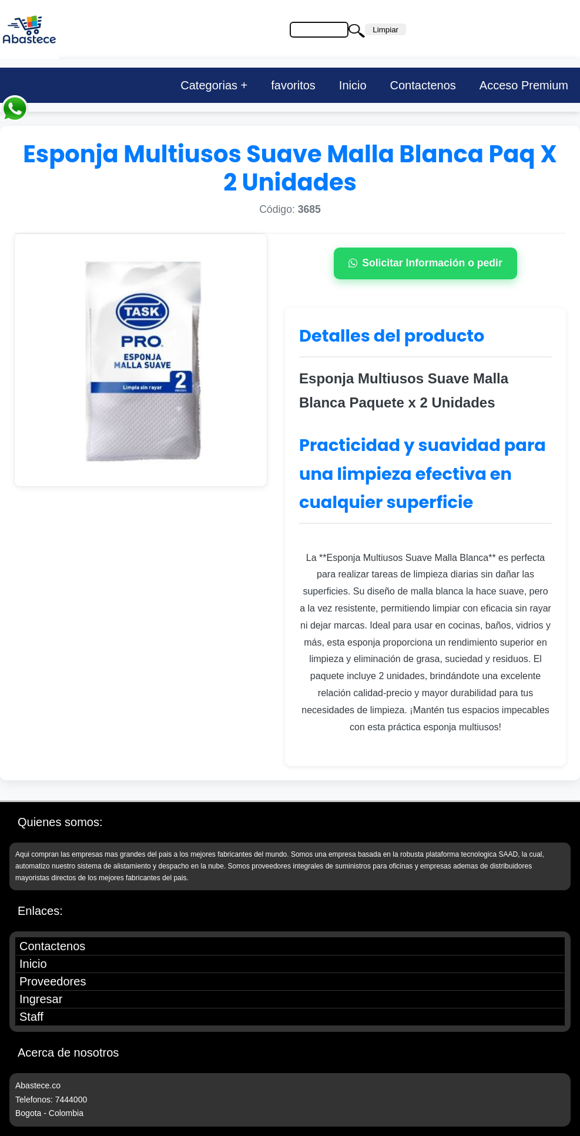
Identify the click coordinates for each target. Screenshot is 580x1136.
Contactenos (423, 85)
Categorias (208, 85)
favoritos (293, 85)
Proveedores (52, 981)
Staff (31, 1016)
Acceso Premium (524, 85)
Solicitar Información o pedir (425, 263)
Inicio (353, 85)
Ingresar (40, 999)
